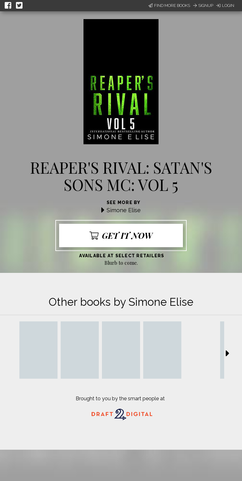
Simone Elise (124, 210)
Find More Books (169, 5)
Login (225, 5)
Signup (203, 5)
